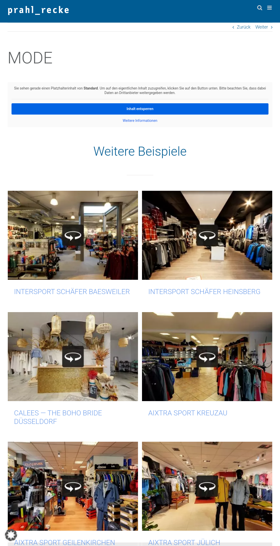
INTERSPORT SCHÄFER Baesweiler (72, 292)
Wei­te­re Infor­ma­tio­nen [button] (140, 121)
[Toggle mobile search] (259, 7)
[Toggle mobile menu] (269, 7)
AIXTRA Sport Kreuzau (177, 412)
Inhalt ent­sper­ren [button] (140, 109)
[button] (11, 535)
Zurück (244, 27)
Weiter (261, 27)
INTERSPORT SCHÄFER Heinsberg (201, 292)
